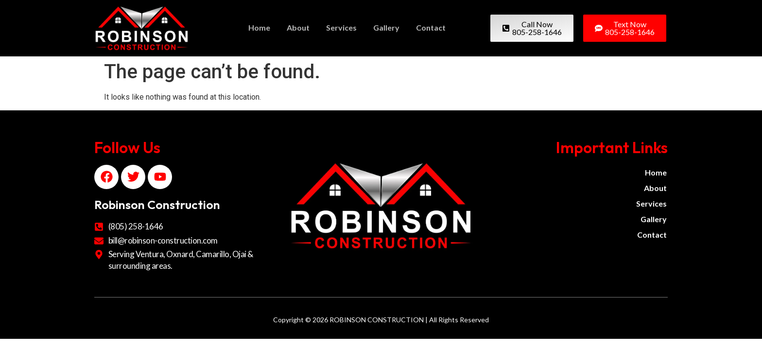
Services (341, 27)
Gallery (386, 27)
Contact (431, 27)
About (298, 27)
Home (259, 27)
